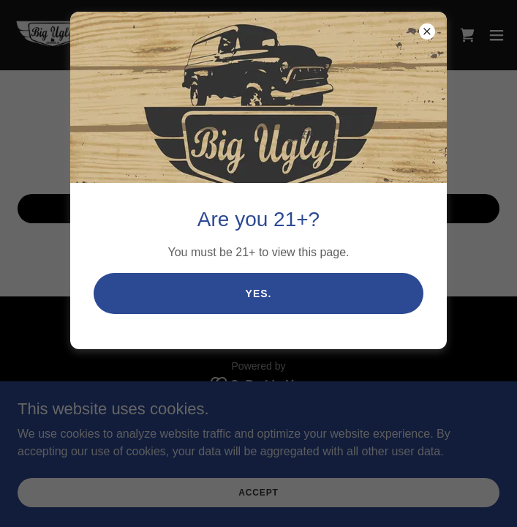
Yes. (259, 293)
